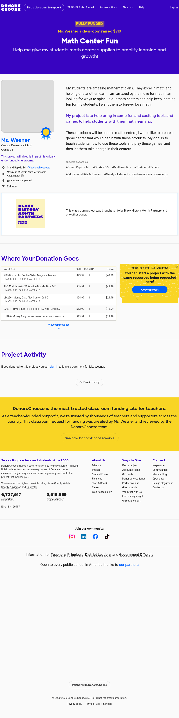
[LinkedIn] (84, 536)
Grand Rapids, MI (79, 167)
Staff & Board (99, 483)
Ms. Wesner (15, 140)
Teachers (58, 554)
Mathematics (122, 167)
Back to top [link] (89, 382)
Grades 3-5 (102, 167)
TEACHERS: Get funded (81, 7)
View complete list (58, 326)
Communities (160, 469)
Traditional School (147, 167)
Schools (107, 703)
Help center (159, 465)
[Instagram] (72, 536)
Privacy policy (74, 703)
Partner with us (108, 7)
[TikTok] (107, 536)
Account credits (131, 469)
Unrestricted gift (131, 500)
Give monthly (129, 487)
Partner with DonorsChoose (89, 684)
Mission (96, 465)
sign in (54, 366)
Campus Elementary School (16, 145)
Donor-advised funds (134, 478)
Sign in (174, 7)
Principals (75, 554)
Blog (164, 474)
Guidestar (31, 487)
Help (141, 7)
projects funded (67, 496)
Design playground (163, 483)
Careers (96, 487)
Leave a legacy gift (132, 496)
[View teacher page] (27, 106)
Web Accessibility (102, 491)
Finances (97, 478)
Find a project (129, 465)
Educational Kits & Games (84, 174)
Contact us (159, 487)
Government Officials (136, 554)
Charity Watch (62, 483)
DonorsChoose (11, 7)
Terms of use (92, 703)
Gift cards (127, 474)
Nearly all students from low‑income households (137, 174)
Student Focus (100, 474)
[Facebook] (95, 536)
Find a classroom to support (44, 7)
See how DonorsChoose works (89, 438)
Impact (96, 469)
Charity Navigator (11, 487)
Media (156, 474)
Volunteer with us (132, 491)
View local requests (39, 167)
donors (12, 186)
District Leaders (98, 554)
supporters (21, 496)
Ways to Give (131, 460)
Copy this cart (149, 289)
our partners (129, 564)
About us (128, 7)
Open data (158, 478)
